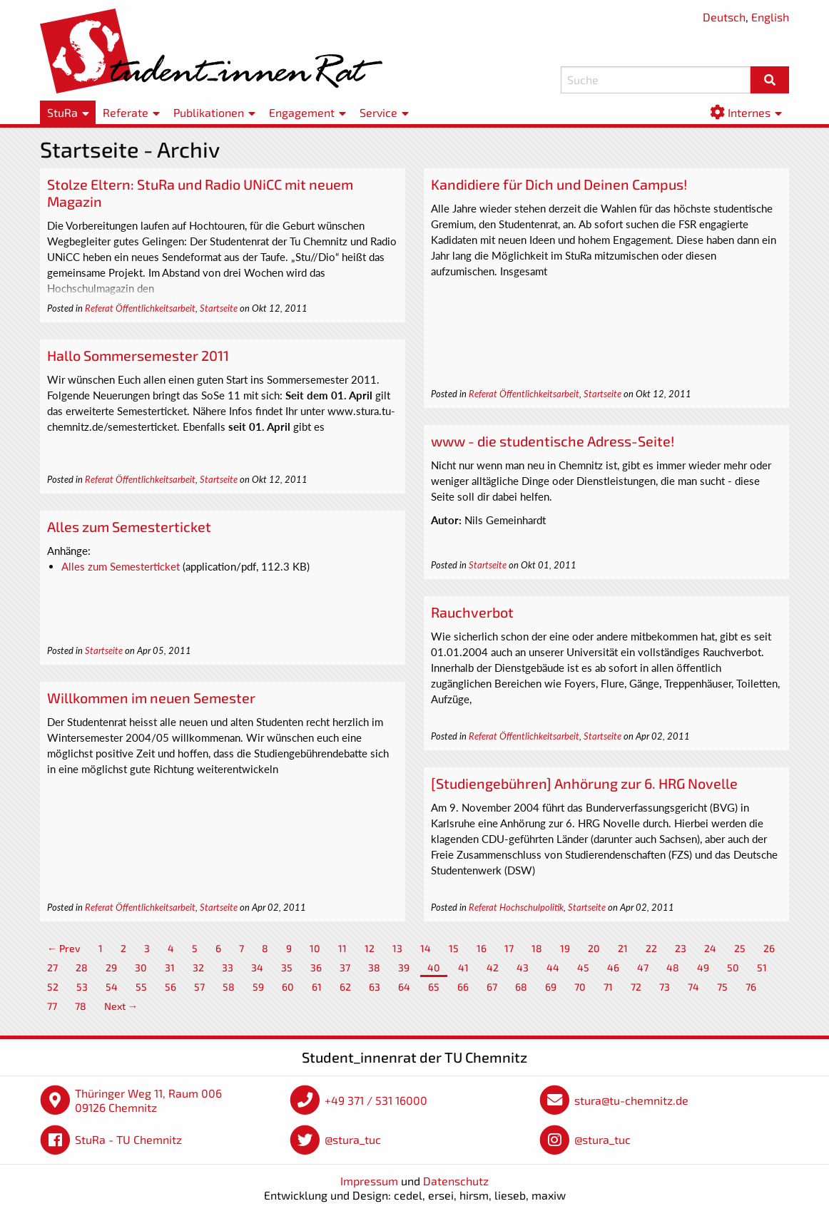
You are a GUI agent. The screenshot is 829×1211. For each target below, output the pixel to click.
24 (710, 948)
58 (229, 987)
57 (199, 987)
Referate (125, 112)
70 (580, 987)
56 (170, 987)
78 (80, 1006)
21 (623, 948)
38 (374, 967)
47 (643, 967)
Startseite (219, 308)
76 (751, 987)
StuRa (62, 112)
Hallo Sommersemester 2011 (138, 355)
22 (651, 948)
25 (740, 948)
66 (463, 987)
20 (594, 948)
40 (433, 967)
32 (198, 967)
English (770, 17)
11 (342, 948)
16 (482, 948)
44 (552, 967)
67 (492, 987)
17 (509, 948)
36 (316, 967)
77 (52, 1006)
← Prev (64, 948)
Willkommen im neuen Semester (151, 697)
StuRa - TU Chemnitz (128, 1139)
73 (664, 987)
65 (433, 987)
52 (53, 987)
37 (345, 967)
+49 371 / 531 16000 (376, 1100)
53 (82, 987)
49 (703, 967)
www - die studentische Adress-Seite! (552, 440)
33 (227, 967)
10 (315, 948)
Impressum (369, 1180)
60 (288, 987)
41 (463, 967)
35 (287, 967)
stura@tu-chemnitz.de (631, 1100)
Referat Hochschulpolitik (516, 907)
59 (258, 987)
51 (762, 967)
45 (583, 967)
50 (733, 967)
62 (345, 987)
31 (170, 967)
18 (537, 948)
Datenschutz (456, 1180)
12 (370, 948)
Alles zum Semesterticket (129, 526)
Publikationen (208, 112)
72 (636, 987)
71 (608, 987)
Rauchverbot (472, 611)
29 (111, 967)
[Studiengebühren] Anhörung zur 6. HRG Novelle (584, 783)
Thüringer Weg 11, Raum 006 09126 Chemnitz (148, 1100)
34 (257, 967)
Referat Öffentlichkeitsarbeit (140, 308)
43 (523, 967)
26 (769, 948)
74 (693, 987)
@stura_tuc (353, 1139)
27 (52, 967)
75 (722, 987)
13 (397, 948)
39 (404, 967)
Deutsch (724, 17)
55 (141, 987)
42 (493, 967)
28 (82, 967)
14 (425, 948)
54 (112, 987)
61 (317, 987)
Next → (121, 1006)
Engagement (302, 112)
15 (454, 948)
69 (550, 987)
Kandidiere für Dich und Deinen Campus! (559, 184)
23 (680, 948)
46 (613, 967)
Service (378, 112)
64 (404, 987)
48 (672, 967)
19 (565, 948)
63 (374, 987)
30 (141, 967)
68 (521, 987)
